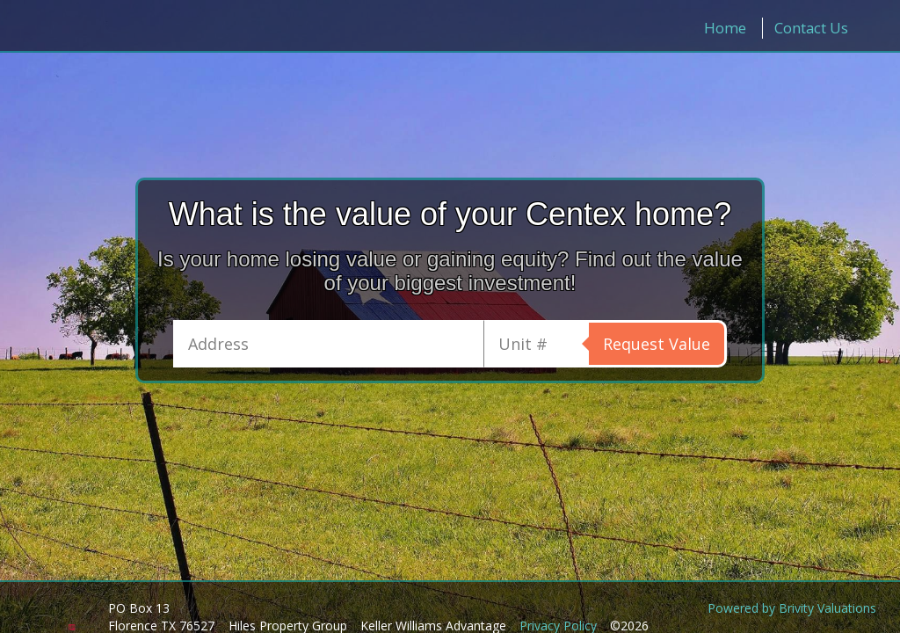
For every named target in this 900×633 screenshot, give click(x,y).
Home (725, 28)
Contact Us (811, 28)
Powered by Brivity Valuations (792, 608)
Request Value (656, 343)
